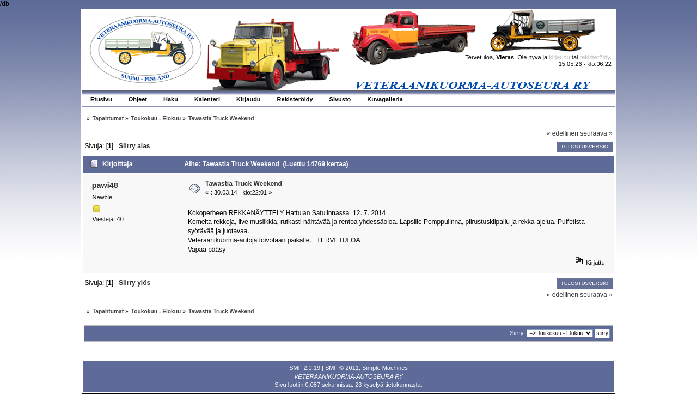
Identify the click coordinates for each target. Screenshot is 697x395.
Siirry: (517, 333)
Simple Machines (385, 367)
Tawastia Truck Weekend (243, 183)
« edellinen (562, 133)
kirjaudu (559, 57)
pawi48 (105, 185)
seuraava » (596, 133)
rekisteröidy (595, 57)
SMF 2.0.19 (304, 367)
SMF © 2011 (342, 367)
